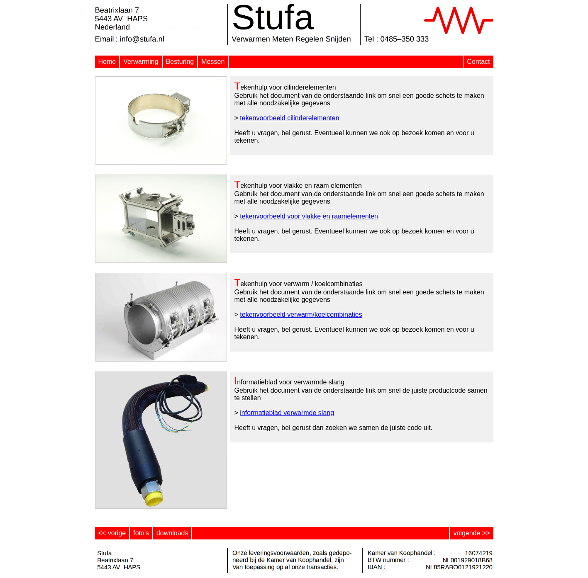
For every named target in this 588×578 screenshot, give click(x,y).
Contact (478, 61)
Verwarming (140, 61)
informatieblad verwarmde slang (287, 412)
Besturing (180, 61)
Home (107, 61)
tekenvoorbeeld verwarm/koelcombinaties (301, 314)
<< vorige (112, 533)
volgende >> (471, 533)
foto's (141, 533)
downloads (172, 533)
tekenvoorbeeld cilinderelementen (289, 117)
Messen (212, 61)
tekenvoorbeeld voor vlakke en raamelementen (309, 216)
